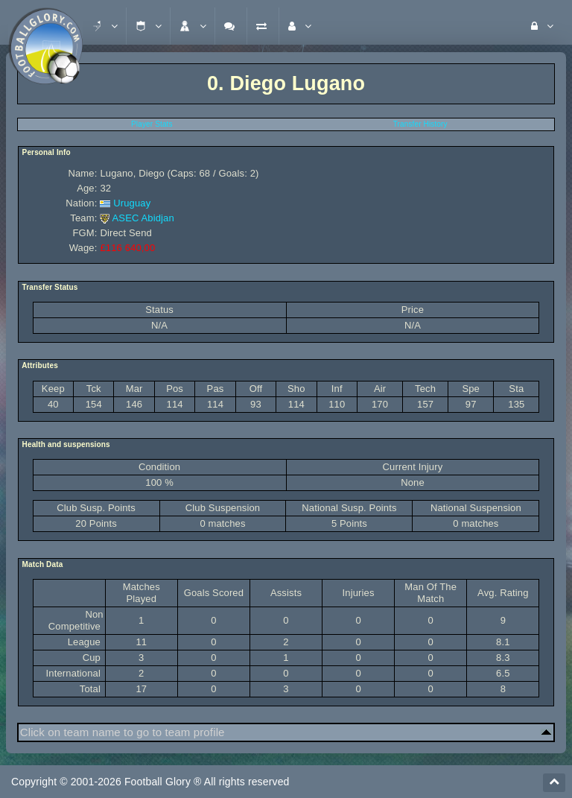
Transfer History (420, 124)
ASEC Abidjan (143, 218)
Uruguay (131, 203)
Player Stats (152, 124)
